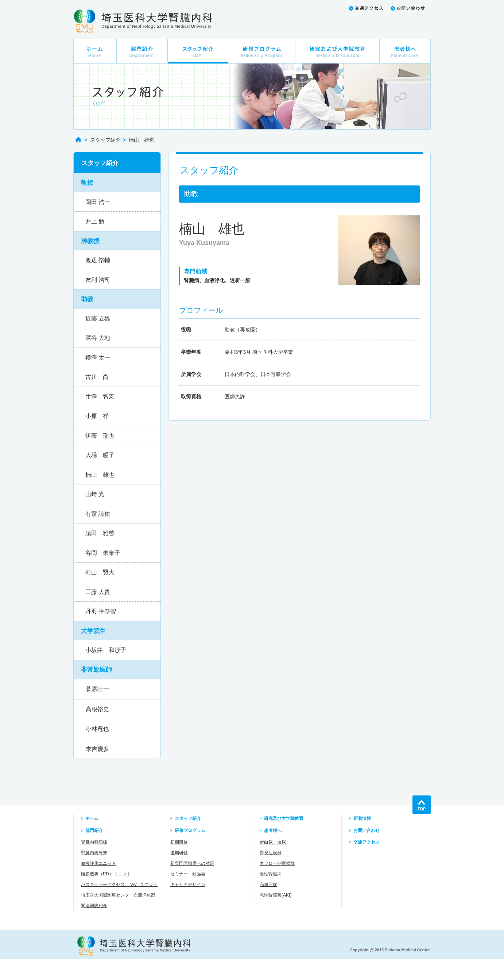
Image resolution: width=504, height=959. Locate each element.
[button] (117, 182)
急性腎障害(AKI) (275, 895)
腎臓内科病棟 (94, 842)
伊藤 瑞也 (100, 436)
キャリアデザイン (187, 884)
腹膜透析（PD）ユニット (106, 873)
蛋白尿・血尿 (273, 842)
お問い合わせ (366, 830)
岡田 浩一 (97, 202)
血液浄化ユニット (98, 863)
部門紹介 (94, 830)
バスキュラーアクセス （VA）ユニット (119, 884)
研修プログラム (190, 830)
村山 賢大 (100, 572)
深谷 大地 (97, 338)
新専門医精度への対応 (192, 863)
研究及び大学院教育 (283, 818)
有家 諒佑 (97, 514)
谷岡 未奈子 (102, 553)
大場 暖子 (100, 455)
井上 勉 (94, 221)
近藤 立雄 (97, 318)
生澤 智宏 (100, 397)
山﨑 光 (94, 494)
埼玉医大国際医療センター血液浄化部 (118, 895)
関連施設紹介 (94, 905)
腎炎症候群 (271, 852)
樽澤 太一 (97, 357)
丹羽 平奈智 (100, 611)
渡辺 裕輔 (97, 260)
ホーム (91, 818)
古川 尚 (97, 377)
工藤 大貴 (97, 592)
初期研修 (179, 842)
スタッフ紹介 (105, 140)
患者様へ (273, 830)
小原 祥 (97, 416)
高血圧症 (268, 884)
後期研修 (179, 852)
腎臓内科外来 (94, 852)
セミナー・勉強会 (187, 873)
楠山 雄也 (100, 475)
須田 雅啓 (100, 533)
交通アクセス (366, 842)
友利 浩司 (97, 280)
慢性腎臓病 (271, 873)
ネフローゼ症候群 (277, 863)
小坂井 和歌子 (105, 650)
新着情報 (362, 818)
